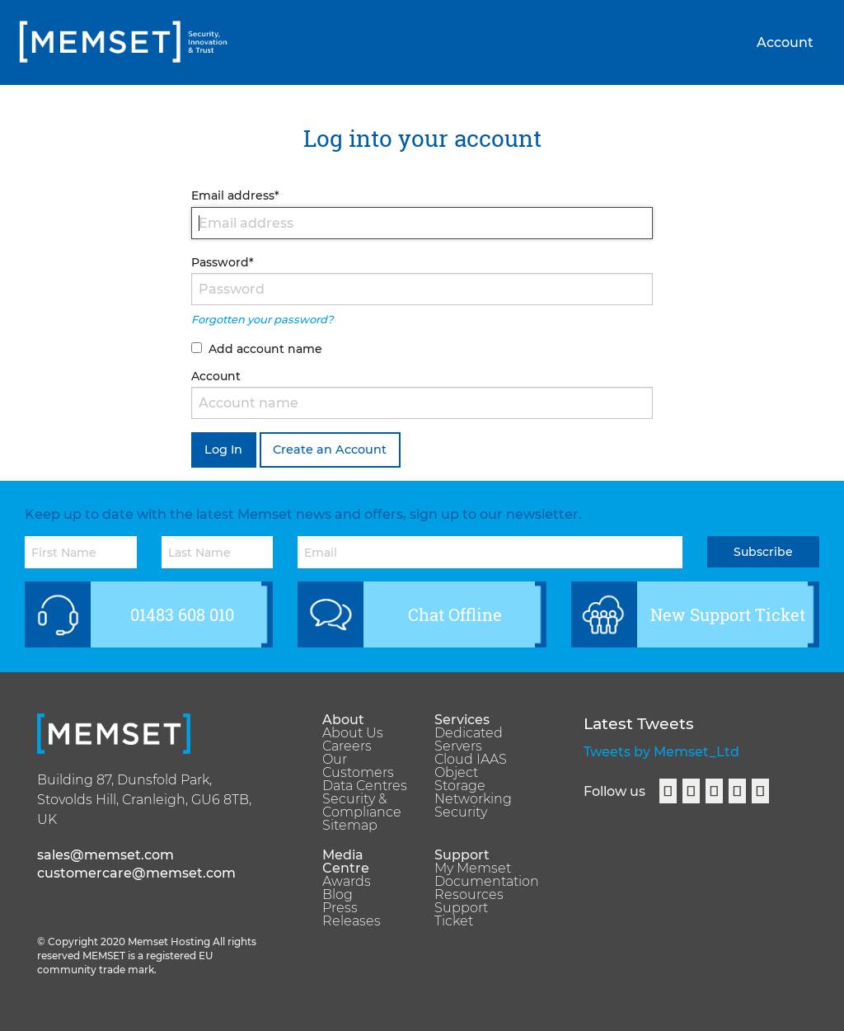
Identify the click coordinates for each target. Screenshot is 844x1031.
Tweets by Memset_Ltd (661, 752)
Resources (469, 895)
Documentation (478, 881)
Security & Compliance (361, 806)
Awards (346, 881)
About (343, 720)
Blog (337, 895)
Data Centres (364, 786)
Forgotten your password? (262, 319)
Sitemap (349, 825)
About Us (352, 733)
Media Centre (345, 862)
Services (462, 720)
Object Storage (459, 779)
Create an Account (330, 449)
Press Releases (351, 915)
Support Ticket (461, 915)
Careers (347, 746)
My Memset (472, 868)
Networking (473, 799)
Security (460, 812)
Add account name (265, 348)
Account (785, 42)
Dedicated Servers (468, 740)
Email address (235, 195)
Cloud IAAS (470, 759)
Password (222, 262)
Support (462, 855)
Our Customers (358, 766)
